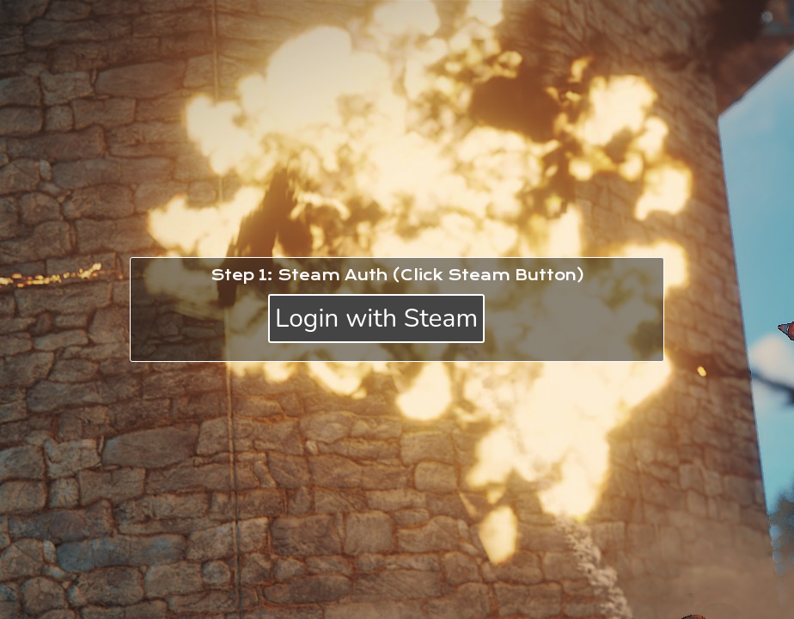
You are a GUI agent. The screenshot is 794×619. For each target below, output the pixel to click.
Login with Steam (376, 318)
